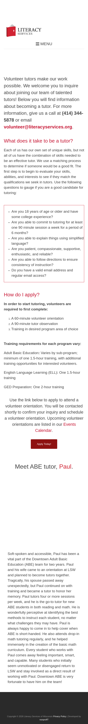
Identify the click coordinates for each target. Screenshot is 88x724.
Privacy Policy (59, 716)
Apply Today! (44, 444)
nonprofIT (43, 719)
